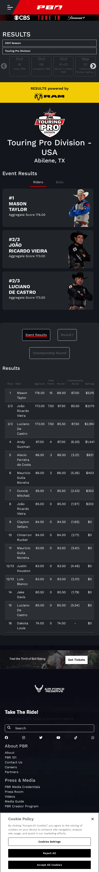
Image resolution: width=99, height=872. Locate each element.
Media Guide (14, 801)
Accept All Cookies (49, 867)
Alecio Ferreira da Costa (24, 460)
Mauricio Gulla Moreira (23, 477)
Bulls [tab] (59, 182)
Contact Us (13, 762)
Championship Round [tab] (49, 353)
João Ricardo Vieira (23, 411)
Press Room (14, 792)
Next (93, 66)
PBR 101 (10, 757)
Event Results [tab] (36, 335)
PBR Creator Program (21, 806)
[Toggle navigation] (10, 7)
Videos (10, 796)
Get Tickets (76, 660)
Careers (11, 767)
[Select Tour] (49, 51)
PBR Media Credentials (22, 787)
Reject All (49, 855)
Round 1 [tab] (67, 335)
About (9, 753)
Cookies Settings (49, 844)
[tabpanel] (49, 251)
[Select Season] (49, 43)
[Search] (53, 728)
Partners (11, 772)
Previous (3, 66)
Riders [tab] (38, 182)
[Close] (92, 821)
